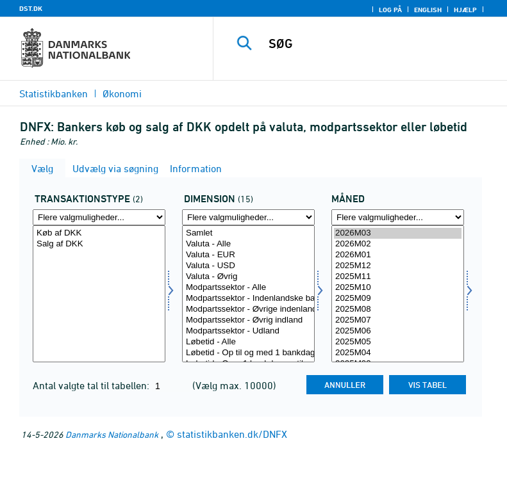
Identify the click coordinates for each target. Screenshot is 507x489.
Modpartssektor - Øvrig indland (248, 320)
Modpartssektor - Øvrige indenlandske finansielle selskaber (248, 309)
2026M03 (397, 233)
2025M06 (397, 331)
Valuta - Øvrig (248, 276)
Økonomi (122, 93)
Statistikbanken (53, 93)
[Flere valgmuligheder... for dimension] (248, 217)
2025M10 (397, 287)
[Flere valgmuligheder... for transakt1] (99, 217)
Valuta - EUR (248, 255)
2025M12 (397, 266)
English (428, 9)
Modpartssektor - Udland (248, 331)
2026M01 (397, 255)
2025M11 (397, 276)
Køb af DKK (99, 233)
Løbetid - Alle (248, 342)
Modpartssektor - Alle (248, 287)
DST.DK (30, 8)
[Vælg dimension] (248, 293)
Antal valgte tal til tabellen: (92, 385)
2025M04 (397, 353)
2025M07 (397, 320)
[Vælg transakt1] (99, 293)
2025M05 (397, 342)
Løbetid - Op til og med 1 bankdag (248, 353)
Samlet (248, 233)
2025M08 (397, 309)
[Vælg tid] (397, 293)
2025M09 (397, 298)
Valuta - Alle (248, 244)
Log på (390, 9)
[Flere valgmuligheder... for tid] (397, 217)
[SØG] (379, 43)
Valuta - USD (248, 266)
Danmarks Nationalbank (111, 434)
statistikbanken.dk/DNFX (232, 434)
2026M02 (397, 244)
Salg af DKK (99, 244)
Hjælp (465, 9)
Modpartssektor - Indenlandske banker (248, 298)
